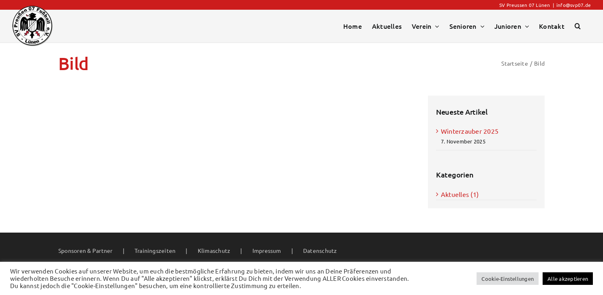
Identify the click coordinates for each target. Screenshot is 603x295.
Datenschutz (320, 250)
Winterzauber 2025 (469, 131)
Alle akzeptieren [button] (567, 278)
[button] (578, 26)
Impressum (266, 250)
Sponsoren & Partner (85, 250)
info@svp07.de (573, 5)
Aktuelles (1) (460, 194)
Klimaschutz (214, 250)
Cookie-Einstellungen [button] (507, 278)
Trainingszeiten (155, 250)
